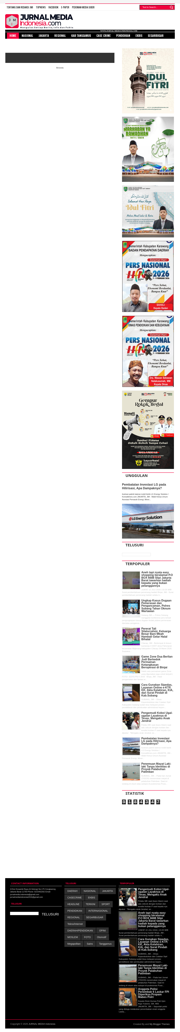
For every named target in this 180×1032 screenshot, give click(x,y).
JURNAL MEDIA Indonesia (42, 1024)
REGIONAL (73, 917)
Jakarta (44, 36)
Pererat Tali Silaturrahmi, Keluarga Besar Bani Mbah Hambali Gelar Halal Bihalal (156, 634)
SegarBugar (156, 36)
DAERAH (72, 891)
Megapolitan (73, 943)
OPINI (102, 930)
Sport (13, 42)
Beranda (60, 68)
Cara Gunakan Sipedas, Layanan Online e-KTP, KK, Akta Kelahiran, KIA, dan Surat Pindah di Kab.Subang (157, 690)
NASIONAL (90, 891)
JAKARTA (107, 891)
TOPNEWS (41, 7)
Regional (60, 36)
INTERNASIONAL (98, 910)
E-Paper (65, 7)
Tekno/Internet (75, 924)
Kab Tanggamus (81, 36)
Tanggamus (105, 943)
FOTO (87, 937)
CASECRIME (74, 897)
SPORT (105, 904)
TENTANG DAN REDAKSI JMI (20, 7)
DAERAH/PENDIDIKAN (80, 930)
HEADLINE (73, 904)
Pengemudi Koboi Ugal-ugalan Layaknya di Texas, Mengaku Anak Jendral (157, 716)
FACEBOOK (53, 7)
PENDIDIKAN (74, 910)
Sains (90, 943)
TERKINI (90, 904)
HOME (13, 36)
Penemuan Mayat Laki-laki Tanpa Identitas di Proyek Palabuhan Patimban (156, 767)
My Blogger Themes (160, 1024)
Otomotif (101, 937)
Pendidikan (123, 36)
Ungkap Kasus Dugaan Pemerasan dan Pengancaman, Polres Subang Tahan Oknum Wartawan (156, 606)
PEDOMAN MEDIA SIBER (83, 7)
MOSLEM (72, 937)
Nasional (27, 36)
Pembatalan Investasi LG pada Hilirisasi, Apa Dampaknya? (144, 486)
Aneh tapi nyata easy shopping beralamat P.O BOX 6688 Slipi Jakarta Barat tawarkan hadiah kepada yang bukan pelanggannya (157, 579)
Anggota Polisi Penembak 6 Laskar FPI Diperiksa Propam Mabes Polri (153, 993)
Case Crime (103, 36)
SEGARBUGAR (94, 917)
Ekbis (139, 36)
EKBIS (91, 897)
